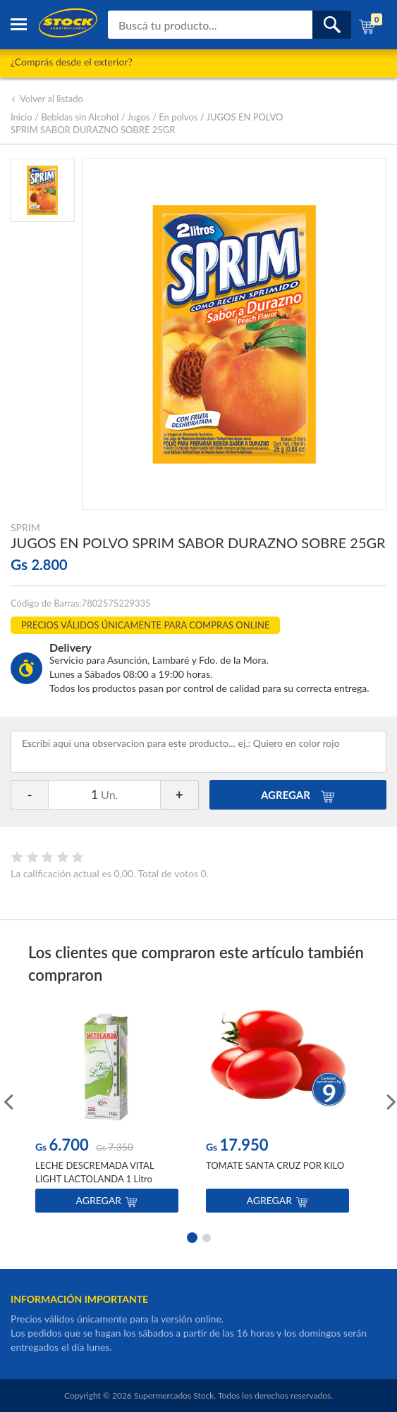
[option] (106, 1111)
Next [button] (390, 1101)
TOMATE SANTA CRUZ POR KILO (275, 1165)
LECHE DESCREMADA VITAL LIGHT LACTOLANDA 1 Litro (94, 1172)
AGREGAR (298, 794)
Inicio (21, 117)
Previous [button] (7, 1101)
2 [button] (206, 1236)
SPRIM (25, 527)
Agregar (107, 1200)
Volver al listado (47, 98)
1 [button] (191, 1236)
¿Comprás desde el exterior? (72, 62)
